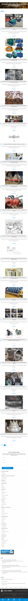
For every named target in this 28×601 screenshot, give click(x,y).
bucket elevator (4, 528)
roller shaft (3, 537)
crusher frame (3, 519)
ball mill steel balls (4, 504)
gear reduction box (4, 498)
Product (6, 587)
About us (11, 587)
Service (16, 587)
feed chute (3, 546)
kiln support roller (4, 492)
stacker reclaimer (4, 471)
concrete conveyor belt (4, 540)
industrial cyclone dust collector (7, 475)
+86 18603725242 (4, 581)
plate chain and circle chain (5, 531)
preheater (3, 480)
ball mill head (3, 501)
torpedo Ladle (3, 543)
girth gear (3, 486)
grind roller (3, 510)
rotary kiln (3, 489)
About (8, 600)
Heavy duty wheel (4, 474)
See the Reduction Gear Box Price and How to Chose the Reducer (10, 565)
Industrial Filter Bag (4, 477)
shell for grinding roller (5, 513)
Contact (2, 577)
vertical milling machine (5, 507)
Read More (14, 113)
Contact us (21, 587)
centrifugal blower (4, 525)
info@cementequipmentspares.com (7, 579)
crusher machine (4, 516)
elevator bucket (3, 534)
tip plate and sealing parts (5, 495)
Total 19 (2, 445)
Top (25, 600)
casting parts (3, 483)
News (3, 9)
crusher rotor (3, 522)
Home (1, 9)
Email (19, 600)
